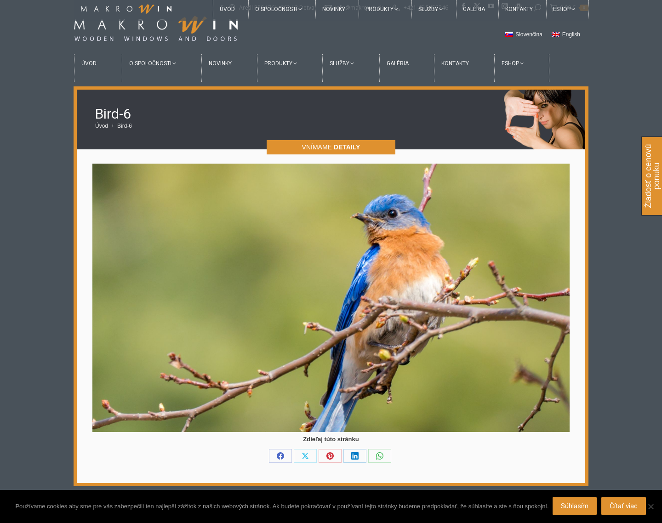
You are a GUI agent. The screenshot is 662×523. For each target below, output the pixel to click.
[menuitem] (523, 34)
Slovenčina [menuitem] (528, 34)
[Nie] (650, 507)
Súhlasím (575, 507)
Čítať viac (625, 507)
